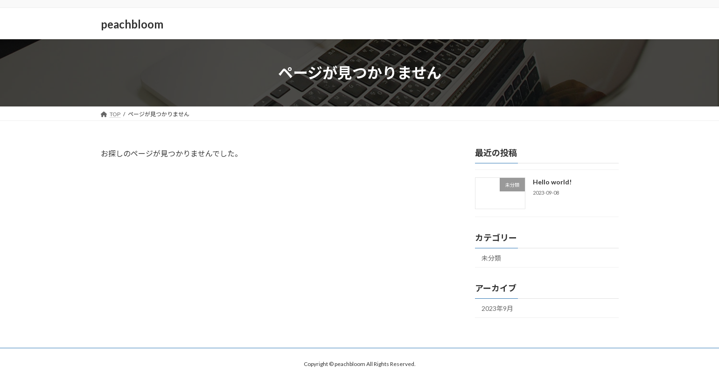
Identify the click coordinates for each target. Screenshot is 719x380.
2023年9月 (497, 308)
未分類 (491, 258)
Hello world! (551, 182)
